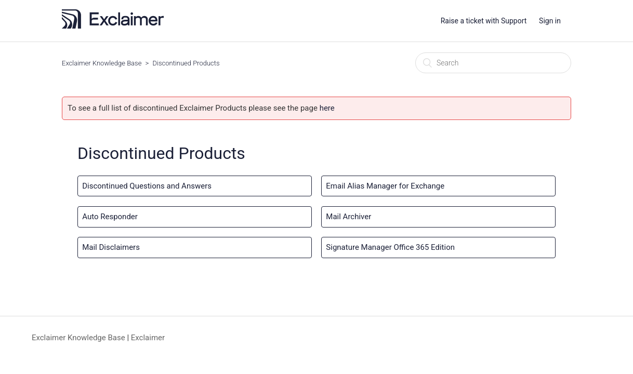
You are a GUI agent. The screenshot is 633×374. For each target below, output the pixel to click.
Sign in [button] (550, 21)
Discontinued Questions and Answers (147, 186)
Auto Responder (110, 216)
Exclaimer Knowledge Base (101, 63)
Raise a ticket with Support (484, 21)
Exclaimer (148, 337)
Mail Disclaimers (111, 247)
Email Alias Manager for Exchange (385, 186)
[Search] (493, 62)
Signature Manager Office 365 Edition (390, 247)
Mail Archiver (348, 216)
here (327, 108)
